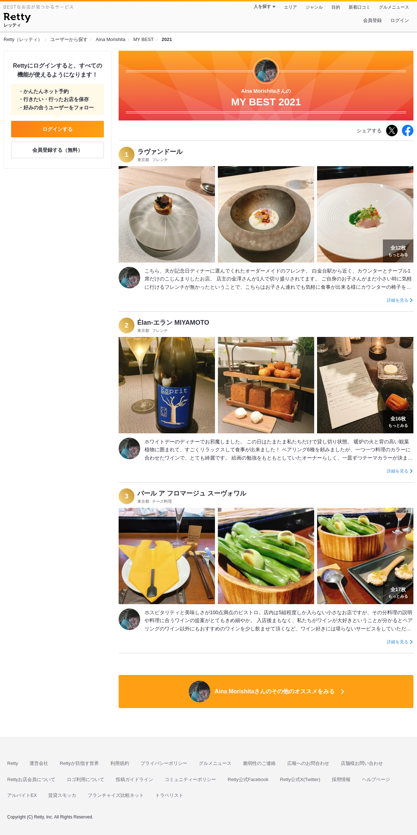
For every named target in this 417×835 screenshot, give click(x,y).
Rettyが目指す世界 (79, 763)
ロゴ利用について (85, 779)
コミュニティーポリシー (190, 779)
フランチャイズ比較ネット (116, 795)
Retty (12, 763)
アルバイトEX (22, 795)
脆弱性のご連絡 (259, 763)
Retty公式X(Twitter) (300, 779)
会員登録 (372, 20)
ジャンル (314, 7)
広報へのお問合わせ (308, 763)
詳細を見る (397, 300)
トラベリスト (169, 795)
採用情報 (341, 779)
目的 (335, 7)
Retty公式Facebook (248, 779)
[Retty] (17, 18)
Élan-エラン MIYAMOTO (173, 322)
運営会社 (38, 763)
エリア (290, 7)
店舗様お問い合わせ (362, 763)
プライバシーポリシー (164, 763)
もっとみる (398, 250)
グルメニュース (394, 7)
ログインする (57, 129)
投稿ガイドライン (134, 779)
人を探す (262, 6)
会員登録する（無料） (57, 150)
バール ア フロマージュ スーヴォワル (191, 493)
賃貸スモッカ (62, 795)
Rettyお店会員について (31, 779)
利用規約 (119, 763)
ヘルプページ (376, 779)
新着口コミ (359, 7)
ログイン (399, 20)
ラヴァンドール (160, 151)
